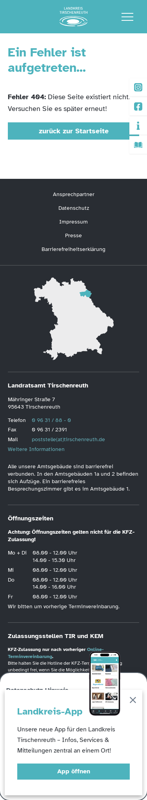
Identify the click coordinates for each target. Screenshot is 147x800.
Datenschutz (73, 208)
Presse (73, 235)
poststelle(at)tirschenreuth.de (68, 439)
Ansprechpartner (73, 194)
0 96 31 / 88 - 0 (51, 420)
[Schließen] (132, 701)
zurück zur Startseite (74, 131)
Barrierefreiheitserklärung (73, 249)
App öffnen (73, 771)
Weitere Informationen (36, 449)
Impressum (73, 221)
